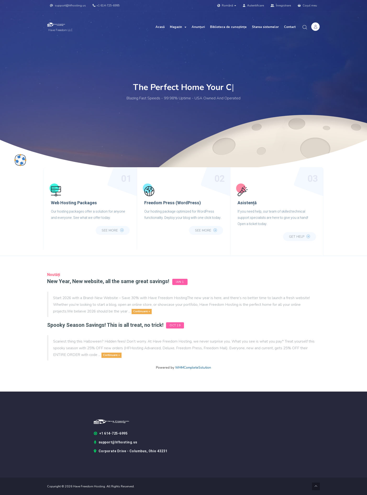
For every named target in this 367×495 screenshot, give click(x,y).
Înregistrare (281, 5)
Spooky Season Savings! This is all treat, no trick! (106, 325)
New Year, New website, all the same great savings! (108, 281)
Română (226, 5)
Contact (290, 27)
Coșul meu (307, 5)
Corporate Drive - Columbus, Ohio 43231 (130, 451)
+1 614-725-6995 (106, 5)
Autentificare (253, 5)
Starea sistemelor (265, 27)
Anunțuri (198, 27)
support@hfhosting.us (68, 5)
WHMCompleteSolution (193, 367)
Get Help (299, 236)
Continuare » (141, 311)
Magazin (178, 27)
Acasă (160, 27)
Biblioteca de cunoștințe (228, 27)
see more (113, 230)
